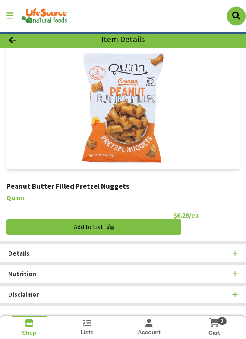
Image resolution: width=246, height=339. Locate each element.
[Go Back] (35, 39)
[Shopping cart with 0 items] (214, 322)
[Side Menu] (9, 16)
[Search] (236, 16)
